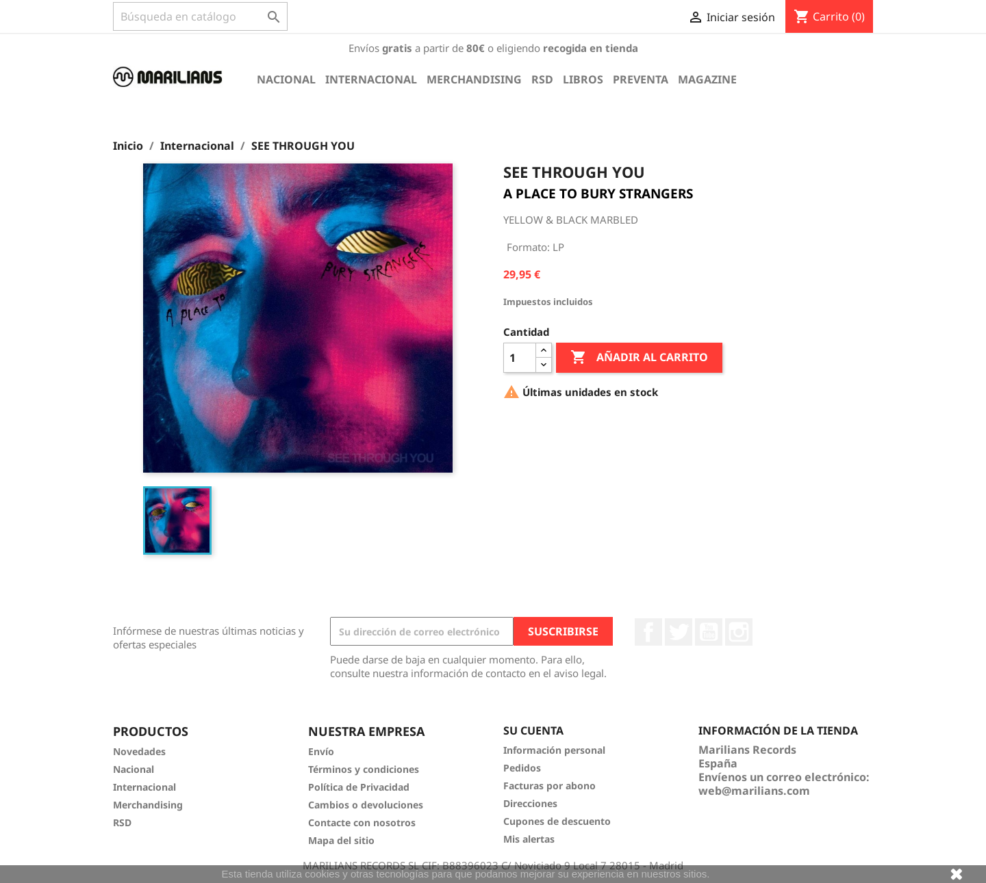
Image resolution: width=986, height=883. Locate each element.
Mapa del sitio (341, 840)
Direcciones (530, 803)
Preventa (640, 79)
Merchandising (474, 79)
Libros (583, 79)
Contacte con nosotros (362, 822)
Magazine (707, 79)
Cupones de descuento (557, 821)
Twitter (678, 632)
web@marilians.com (754, 790)
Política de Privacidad (358, 786)
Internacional (371, 79)
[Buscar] (200, 16)
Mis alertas (529, 838)
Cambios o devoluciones (365, 804)
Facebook (648, 632)
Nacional (286, 79)
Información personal (554, 749)
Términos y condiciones (363, 769)
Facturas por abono (549, 785)
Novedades (139, 751)
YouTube (708, 632)
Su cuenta (533, 730)
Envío (321, 751)
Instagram (739, 632)
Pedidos (522, 767)
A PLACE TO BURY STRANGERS (598, 193)
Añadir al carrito (639, 358)
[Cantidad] (519, 358)
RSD (542, 79)
